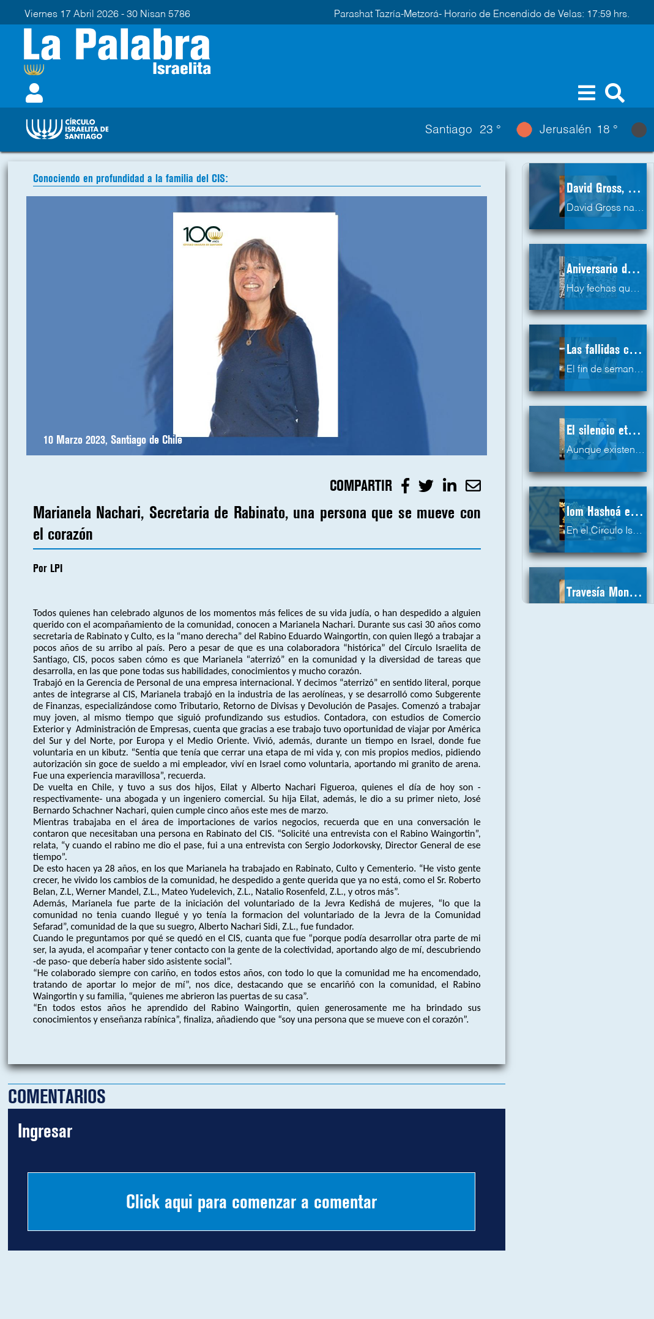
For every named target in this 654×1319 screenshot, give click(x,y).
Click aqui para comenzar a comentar (251, 1201)
